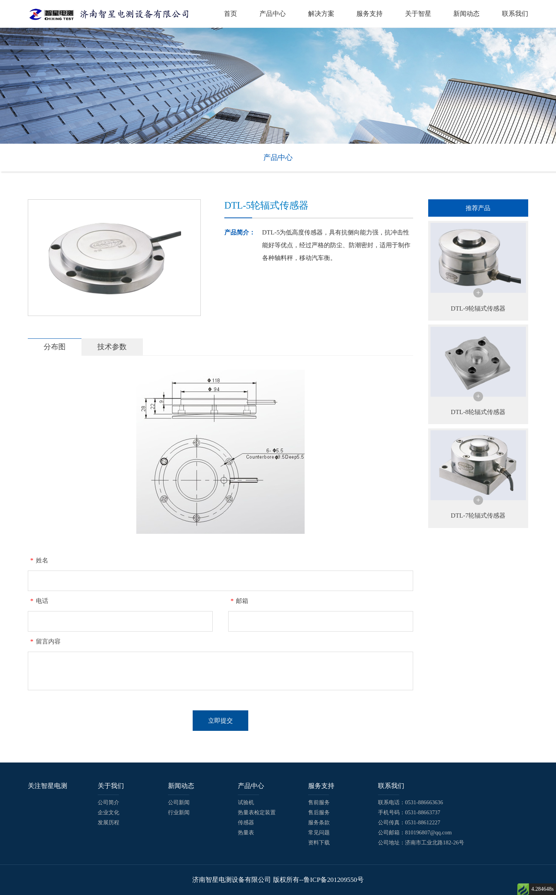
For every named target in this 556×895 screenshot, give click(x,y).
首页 (230, 13)
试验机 (246, 802)
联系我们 (515, 13)
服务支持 (369, 13)
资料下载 (319, 842)
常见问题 (319, 832)
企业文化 (108, 812)
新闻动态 (466, 13)
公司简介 (108, 802)
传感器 (246, 822)
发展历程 (108, 822)
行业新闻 (179, 812)
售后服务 (319, 812)
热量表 (246, 832)
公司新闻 (179, 802)
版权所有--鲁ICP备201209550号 (318, 879)
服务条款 (319, 822)
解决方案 (321, 13)
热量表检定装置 (257, 812)
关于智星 (418, 13)
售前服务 (319, 802)
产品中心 (272, 13)
